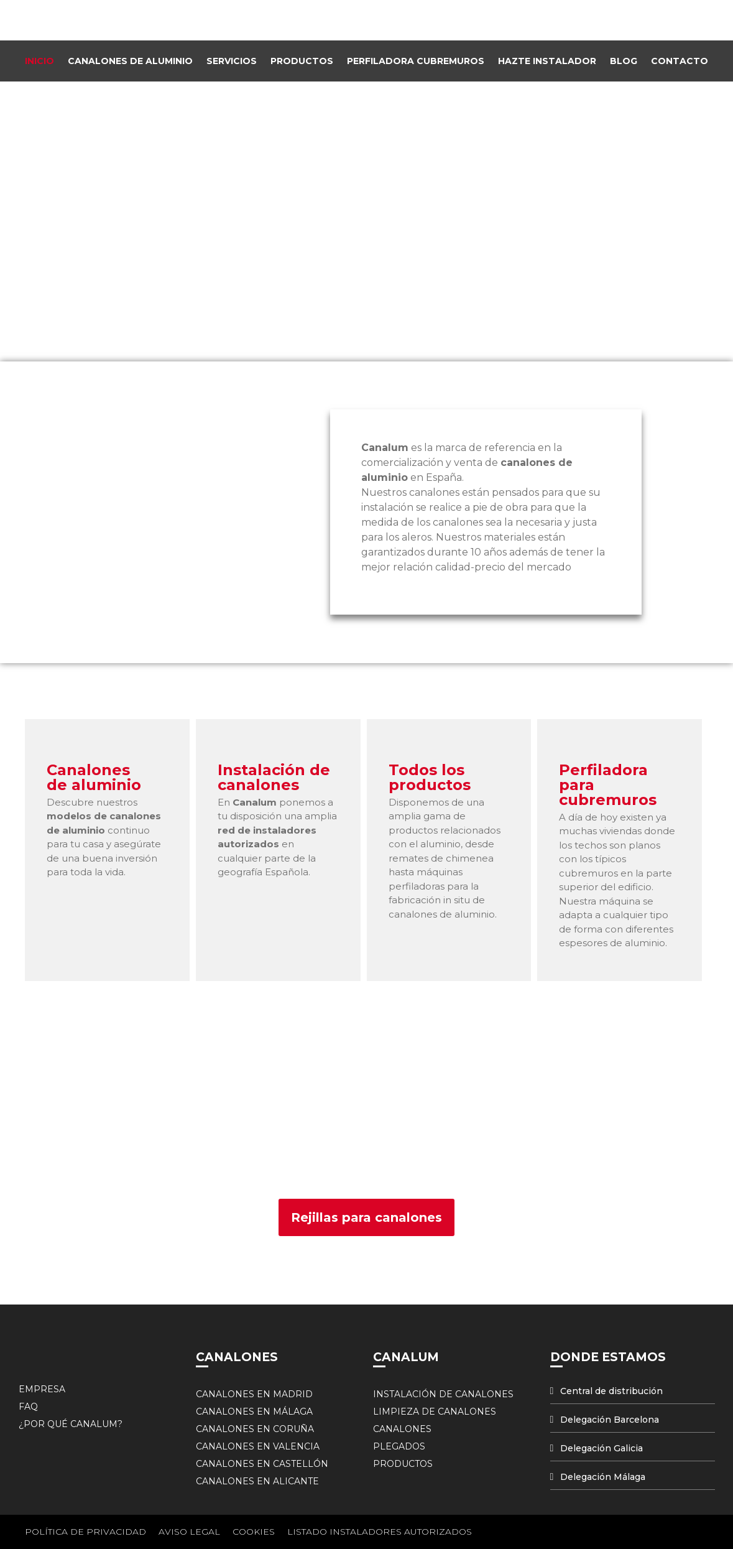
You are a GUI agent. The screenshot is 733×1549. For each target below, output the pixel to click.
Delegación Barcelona (609, 1419)
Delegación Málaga (602, 1476)
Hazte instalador (547, 61)
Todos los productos (430, 777)
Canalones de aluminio (94, 777)
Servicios (231, 61)
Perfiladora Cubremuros (415, 61)
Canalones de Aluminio (130, 61)
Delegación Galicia (601, 1448)
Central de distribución (611, 1391)
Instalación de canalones (274, 777)
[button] (366, 1217)
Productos (301, 61)
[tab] (632, 1391)
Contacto (679, 61)
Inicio (39, 61)
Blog (623, 61)
